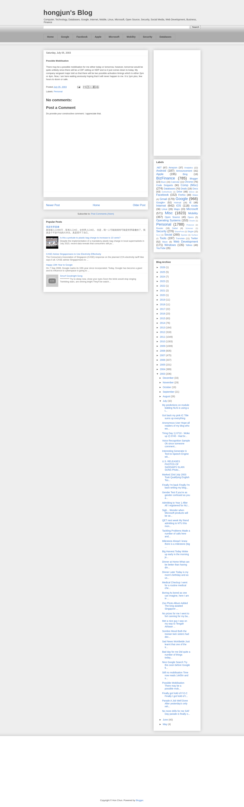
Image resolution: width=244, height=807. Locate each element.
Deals (184, 188)
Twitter (194, 238)
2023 (163, 281)
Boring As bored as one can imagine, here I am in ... (175, 595)
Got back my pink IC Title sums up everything (175, 417)
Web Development (186, 241)
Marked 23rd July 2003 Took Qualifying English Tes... (175, 477)
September (169, 391)
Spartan (184, 235)
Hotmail (177, 202)
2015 (163, 318)
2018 (163, 304)
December (168, 378)
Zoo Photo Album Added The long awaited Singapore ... (175, 606)
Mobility (131, 36)
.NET (159, 167)
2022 (163, 285)
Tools (163, 238)
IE (190, 202)
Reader (159, 228)
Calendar (175, 182)
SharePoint (179, 231)
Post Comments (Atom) (102, 214)
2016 (163, 313)
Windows (170, 245)
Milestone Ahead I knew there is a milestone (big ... (176, 544)
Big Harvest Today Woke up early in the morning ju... (175, 554)
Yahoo (189, 245)
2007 (163, 355)
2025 (163, 272)
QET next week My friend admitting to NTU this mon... (175, 523)
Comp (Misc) (189, 185)
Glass (195, 195)
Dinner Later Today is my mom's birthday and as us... (175, 575)
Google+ (160, 202)
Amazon (173, 167)
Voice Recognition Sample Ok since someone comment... (176, 443)
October (167, 387)
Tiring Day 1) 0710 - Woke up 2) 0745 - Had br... (176, 434)
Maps (177, 209)
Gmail (163, 199)
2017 (163, 309)
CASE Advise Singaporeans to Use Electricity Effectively (73, 254)
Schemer (189, 228)
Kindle (194, 205)
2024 (163, 276)
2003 (163, 373)
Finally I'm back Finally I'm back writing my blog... (176, 486)
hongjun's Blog (67, 12)
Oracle (192, 221)
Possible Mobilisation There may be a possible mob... (173, 685)
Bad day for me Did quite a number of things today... (176, 654)
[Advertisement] (177, 102)
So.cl (158, 235)
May (165, 724)
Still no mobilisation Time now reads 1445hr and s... (175, 675)
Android (161, 170)
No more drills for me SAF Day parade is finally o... (176, 712)
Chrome (189, 181)
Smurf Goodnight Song (71, 276)
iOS (178, 205)
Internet (161, 205)
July (165, 401)
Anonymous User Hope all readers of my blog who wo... (176, 425)
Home (50, 36)
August (167, 396)
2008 (163, 350)
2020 (163, 295)
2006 (163, 360)
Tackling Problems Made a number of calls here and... (176, 533)
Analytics (188, 168)
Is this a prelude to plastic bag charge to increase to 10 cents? (90, 237)
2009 (163, 346)
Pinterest (190, 225)
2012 (163, 332)
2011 (163, 336)
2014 (163, 323)
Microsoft (114, 36)
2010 (163, 341)
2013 (163, 327)
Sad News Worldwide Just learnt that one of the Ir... (176, 644)
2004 (163, 369)
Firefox (182, 195)
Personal (58, 91)
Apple (98, 36)
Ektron (191, 192)
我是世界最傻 (52, 227)
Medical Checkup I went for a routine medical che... (174, 585)
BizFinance (165, 178)
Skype (191, 231)
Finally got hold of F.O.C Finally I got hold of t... (175, 694)
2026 (163, 267)
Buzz (163, 182)
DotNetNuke (167, 192)
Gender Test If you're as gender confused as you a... (176, 495)
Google (65, 36)
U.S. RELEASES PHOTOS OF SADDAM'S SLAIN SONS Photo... (173, 465)
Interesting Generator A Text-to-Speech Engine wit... (175, 454)
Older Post (139, 205)
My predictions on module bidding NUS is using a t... (175, 408)
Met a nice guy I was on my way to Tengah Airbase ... (174, 624)
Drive (179, 191)
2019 (163, 299)
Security (147, 36)
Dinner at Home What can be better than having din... (175, 564)
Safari (175, 228)
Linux (164, 209)
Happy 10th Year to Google (59, 265)
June (165, 719)
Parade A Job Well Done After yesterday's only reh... (175, 703)
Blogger (194, 178)
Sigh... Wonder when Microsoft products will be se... (175, 513)
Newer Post (53, 205)
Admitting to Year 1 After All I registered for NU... (175, 504)
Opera (191, 217)
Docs (195, 188)
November (168, 382)
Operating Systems (168, 220)
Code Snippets (164, 185)
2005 (163, 364)
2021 (163, 290)
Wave (165, 242)
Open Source (172, 217)
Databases (165, 36)
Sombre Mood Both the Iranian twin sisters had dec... (175, 634)
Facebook (81, 36)
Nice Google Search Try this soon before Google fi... (176, 665)
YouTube (161, 248)
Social (168, 234)
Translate (180, 238)
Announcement (184, 170)
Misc (169, 213)
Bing (185, 174)
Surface (194, 235)
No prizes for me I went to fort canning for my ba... (176, 615)
